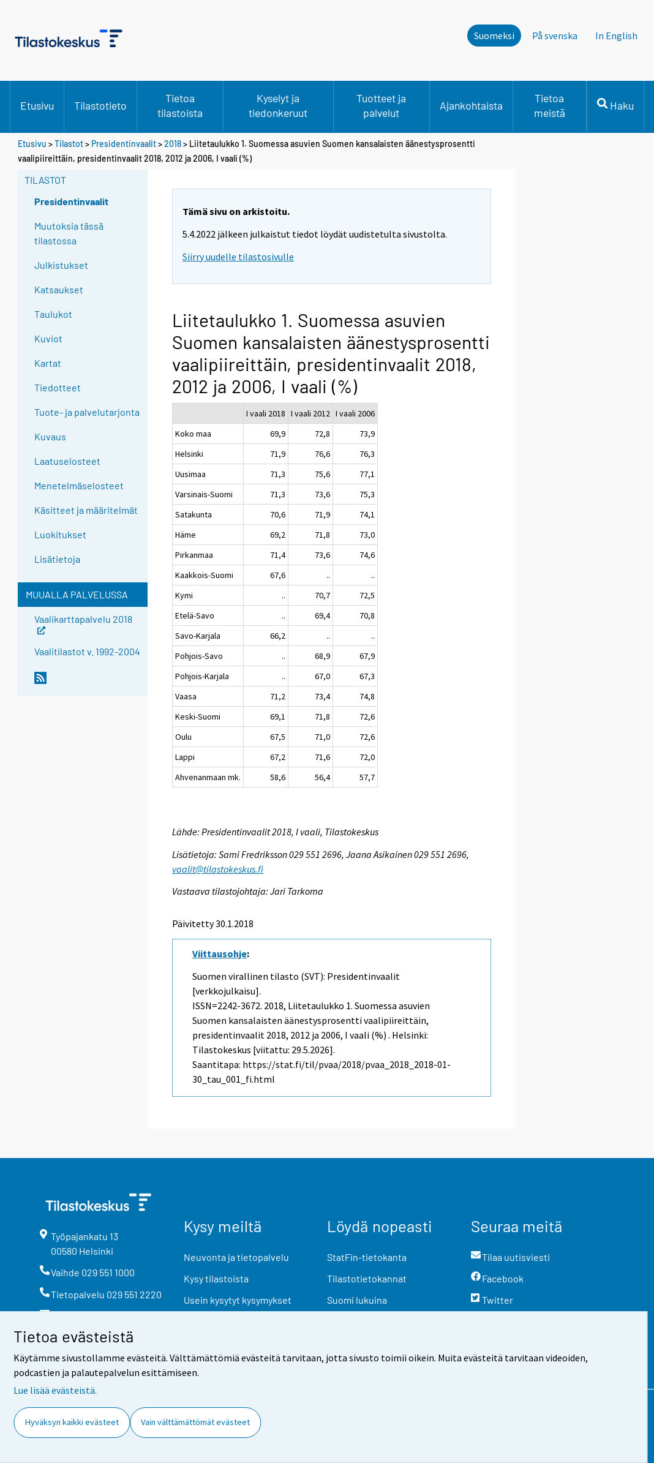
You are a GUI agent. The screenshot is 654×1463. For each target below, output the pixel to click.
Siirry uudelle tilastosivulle (238, 256)
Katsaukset (58, 289)
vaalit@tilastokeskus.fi (217, 869)
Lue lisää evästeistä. (55, 1390)
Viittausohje (219, 953)
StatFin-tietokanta (367, 1257)
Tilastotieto (100, 105)
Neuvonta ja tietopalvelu (236, 1257)
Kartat (47, 363)
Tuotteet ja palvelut (381, 105)
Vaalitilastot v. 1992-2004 (87, 651)
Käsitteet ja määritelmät (86, 510)
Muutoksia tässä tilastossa (68, 233)
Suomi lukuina (357, 1300)
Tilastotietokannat (367, 1278)
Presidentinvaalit (123, 143)
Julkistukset (61, 265)
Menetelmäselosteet (79, 485)
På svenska (554, 35)
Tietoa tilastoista (180, 105)
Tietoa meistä (549, 105)
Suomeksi (494, 35)
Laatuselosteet (67, 461)
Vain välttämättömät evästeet (195, 1421)
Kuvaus (50, 436)
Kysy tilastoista (216, 1278)
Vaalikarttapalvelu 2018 (83, 623)
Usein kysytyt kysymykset (237, 1300)
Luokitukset (60, 534)
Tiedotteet (57, 387)
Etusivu (37, 105)
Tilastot (69, 143)
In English (616, 35)
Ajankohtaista (471, 105)
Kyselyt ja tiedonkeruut (278, 105)
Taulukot (53, 314)
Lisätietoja (57, 559)
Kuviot (48, 338)
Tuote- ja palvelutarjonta (87, 412)
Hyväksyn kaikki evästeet (72, 1421)
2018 (172, 143)
